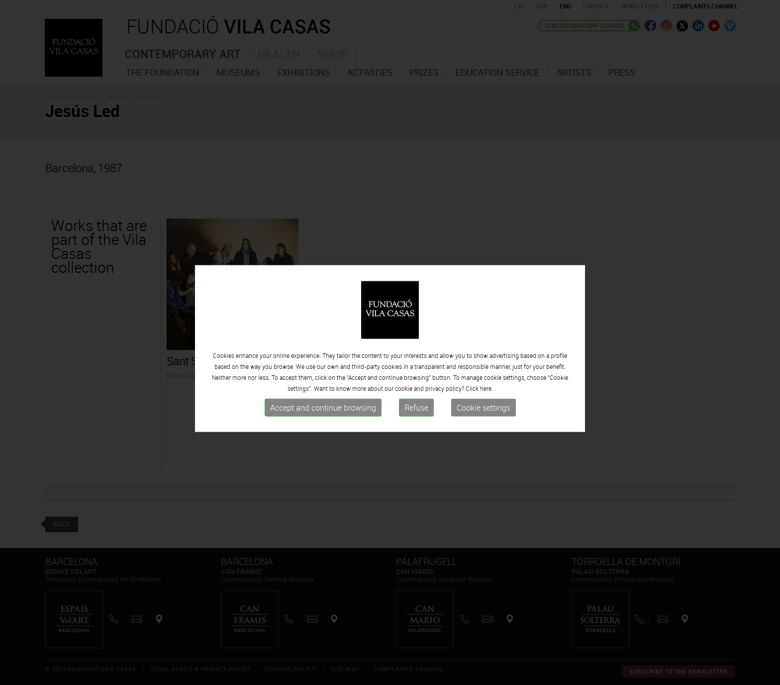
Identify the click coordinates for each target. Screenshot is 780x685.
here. (486, 403)
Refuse (416, 422)
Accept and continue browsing (323, 422)
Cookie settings (483, 422)
